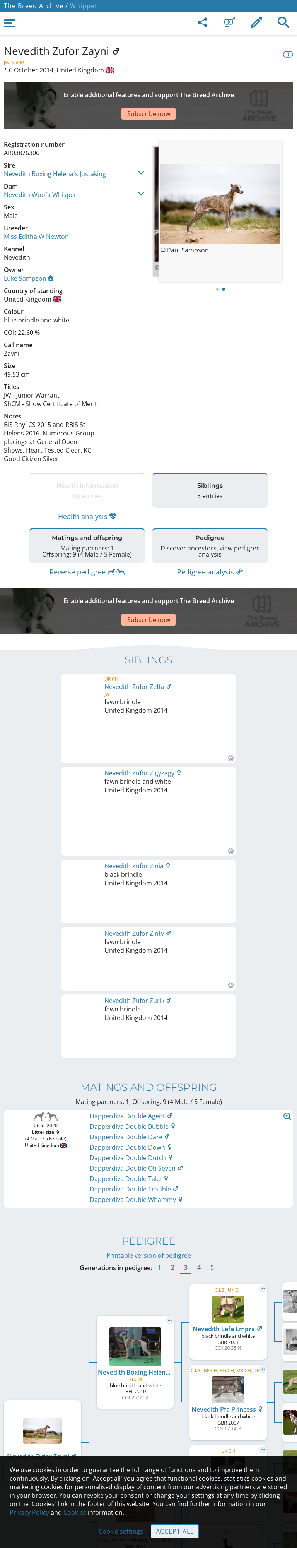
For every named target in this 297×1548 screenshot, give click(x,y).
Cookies (74, 1512)
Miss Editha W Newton (36, 209)
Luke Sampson (29, 251)
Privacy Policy (29, 1512)
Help (148, 1434)
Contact (148, 1417)
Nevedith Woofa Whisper (40, 167)
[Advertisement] (148, 91)
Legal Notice (149, 1401)
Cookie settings (121, 1531)
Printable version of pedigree (148, 934)
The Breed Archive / (36, 6)
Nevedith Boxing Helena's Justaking (55, 146)
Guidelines (148, 1450)
